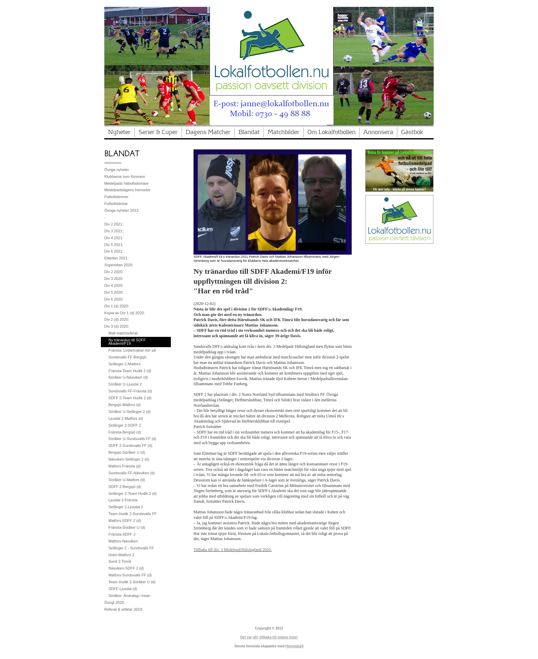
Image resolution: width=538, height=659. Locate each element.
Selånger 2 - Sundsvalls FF (131, 548)
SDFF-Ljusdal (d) (122, 589)
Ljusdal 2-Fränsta (123, 500)
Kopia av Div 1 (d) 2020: (124, 313)
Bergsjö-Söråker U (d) (126, 452)
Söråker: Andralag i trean (129, 596)
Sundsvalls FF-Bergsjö (127, 357)
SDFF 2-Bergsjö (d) (124, 487)
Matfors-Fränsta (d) (124, 466)
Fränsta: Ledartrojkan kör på (132, 350)
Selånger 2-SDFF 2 (124, 425)
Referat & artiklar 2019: (123, 609)
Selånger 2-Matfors (124, 364)
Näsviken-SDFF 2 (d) (126, 568)
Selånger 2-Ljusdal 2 (125, 507)
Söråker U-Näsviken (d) (128, 377)
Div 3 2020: (114, 279)
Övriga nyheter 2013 (121, 210)
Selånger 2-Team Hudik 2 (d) (132, 493)
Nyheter (119, 132)
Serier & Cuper (158, 132)
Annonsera (378, 132)
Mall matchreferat (123, 333)
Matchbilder (284, 132)
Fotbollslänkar (116, 204)
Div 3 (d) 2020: (116, 326)
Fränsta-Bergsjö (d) (124, 432)
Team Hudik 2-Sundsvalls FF (132, 514)
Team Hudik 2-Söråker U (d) (131, 582)
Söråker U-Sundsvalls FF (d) (132, 439)
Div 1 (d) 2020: (116, 306)
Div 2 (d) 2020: (116, 319)
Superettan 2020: (118, 265)
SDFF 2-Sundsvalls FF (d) (130, 445)
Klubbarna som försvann (124, 176)
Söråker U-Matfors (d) (126, 480)
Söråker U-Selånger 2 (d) (129, 412)
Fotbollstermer (116, 197)
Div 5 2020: (114, 292)
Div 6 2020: (114, 299)
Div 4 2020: (114, 285)
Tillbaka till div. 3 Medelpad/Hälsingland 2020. (233, 549)
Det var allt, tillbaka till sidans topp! (269, 637)
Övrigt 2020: (114, 602)
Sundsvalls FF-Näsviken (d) (131, 473)
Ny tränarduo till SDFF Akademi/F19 (127, 341)
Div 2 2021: (114, 224)
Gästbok (412, 132)
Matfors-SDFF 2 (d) (124, 520)
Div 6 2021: (114, 251)
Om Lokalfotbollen (331, 132)
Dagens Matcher (208, 132)
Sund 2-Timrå (119, 561)
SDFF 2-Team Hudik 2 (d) (129, 398)
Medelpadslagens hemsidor (127, 190)
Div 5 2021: (114, 245)
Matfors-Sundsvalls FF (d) (130, 575)
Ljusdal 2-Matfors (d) (125, 418)
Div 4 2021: (114, 238)
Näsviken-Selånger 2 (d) (128, 459)
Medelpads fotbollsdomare (126, 183)
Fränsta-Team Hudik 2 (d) (129, 371)
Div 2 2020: (114, 272)
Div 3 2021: (114, 231)
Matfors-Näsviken (123, 541)
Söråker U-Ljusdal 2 (125, 384)
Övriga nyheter (116, 170)
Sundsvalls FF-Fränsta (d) (130, 391)
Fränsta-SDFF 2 (122, 534)
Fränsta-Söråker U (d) (126, 527)
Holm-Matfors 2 (121, 555)
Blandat (249, 132)
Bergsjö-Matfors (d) (124, 405)
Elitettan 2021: (116, 258)
